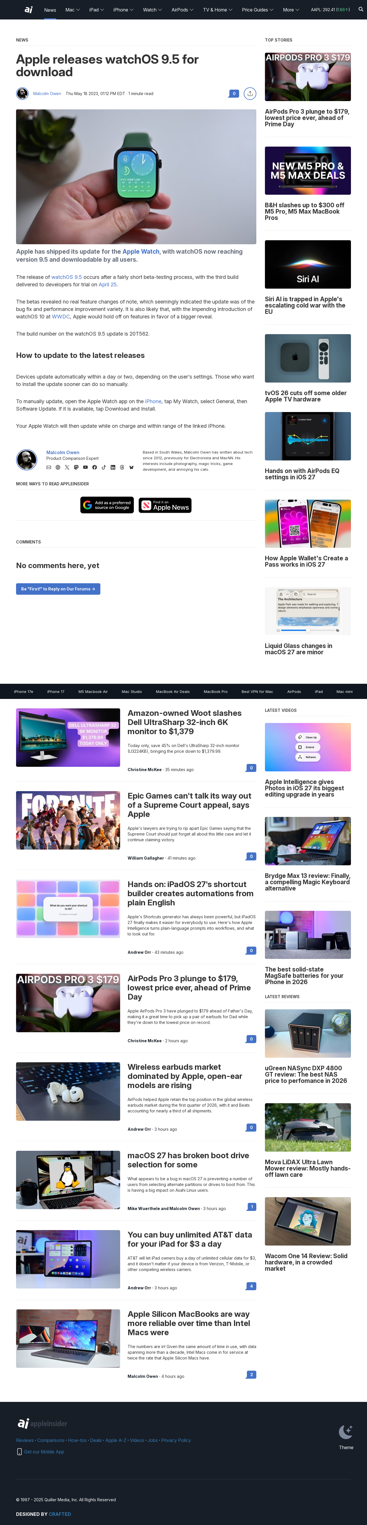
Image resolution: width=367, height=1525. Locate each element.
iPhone (124, 10)
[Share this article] (250, 93)
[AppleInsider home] (29, 10)
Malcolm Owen (47, 93)
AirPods (182, 10)
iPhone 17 (56, 691)
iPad (96, 10)
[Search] (361, 10)
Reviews (25, 1440)
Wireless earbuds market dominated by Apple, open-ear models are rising (185, 1076)
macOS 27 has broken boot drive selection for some (188, 1159)
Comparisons (51, 1440)
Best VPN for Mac (257, 691)
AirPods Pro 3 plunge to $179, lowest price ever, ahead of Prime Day (189, 988)
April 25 (108, 284)
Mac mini (345, 691)
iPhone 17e (23, 691)
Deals (96, 1440)
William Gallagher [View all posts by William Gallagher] (146, 858)
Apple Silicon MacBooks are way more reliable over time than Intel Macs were (189, 1323)
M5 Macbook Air (93, 691)
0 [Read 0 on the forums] (251, 767)
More (291, 10)
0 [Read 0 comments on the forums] (234, 93)
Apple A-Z (115, 1440)
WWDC (61, 317)
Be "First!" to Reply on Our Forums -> (58, 588)
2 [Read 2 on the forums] (251, 1374)
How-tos (77, 1440)
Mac (72, 10)
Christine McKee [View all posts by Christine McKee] (145, 769)
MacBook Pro (216, 691)
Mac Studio (132, 691)
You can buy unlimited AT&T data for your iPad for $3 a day (190, 1239)
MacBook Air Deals (173, 691)
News (50, 10)
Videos (137, 1440)
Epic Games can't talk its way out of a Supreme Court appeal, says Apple (189, 805)
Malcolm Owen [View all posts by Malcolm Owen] (143, 1376)
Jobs (153, 1440)
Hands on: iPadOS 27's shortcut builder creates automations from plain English (191, 893)
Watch (152, 10)
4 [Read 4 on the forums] (251, 1286)
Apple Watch (140, 251)
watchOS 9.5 (66, 277)
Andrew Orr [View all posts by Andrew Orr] (139, 952)
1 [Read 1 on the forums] (252, 1206)
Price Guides (258, 10)
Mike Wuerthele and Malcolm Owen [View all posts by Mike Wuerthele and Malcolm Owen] (164, 1208)
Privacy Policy (176, 1440)
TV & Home (218, 10)
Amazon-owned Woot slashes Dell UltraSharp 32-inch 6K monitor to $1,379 (185, 722)
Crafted (60, 1514)
